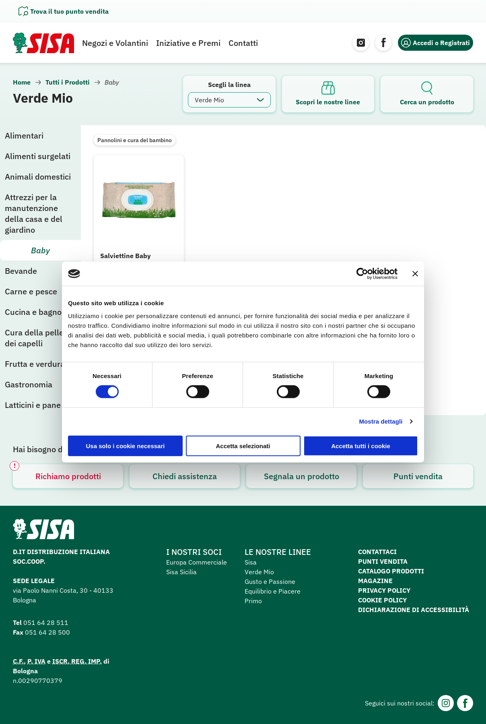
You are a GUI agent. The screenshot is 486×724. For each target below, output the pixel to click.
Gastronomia (28, 384)
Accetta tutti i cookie (360, 445)
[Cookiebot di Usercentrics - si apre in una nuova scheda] (362, 274)
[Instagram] (361, 43)
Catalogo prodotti (391, 571)
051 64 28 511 (45, 623)
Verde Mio (259, 572)
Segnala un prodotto (301, 476)
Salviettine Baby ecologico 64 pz (125, 260)
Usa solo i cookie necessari (125, 445)
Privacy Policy (384, 590)
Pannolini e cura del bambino (134, 140)
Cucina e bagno (33, 311)
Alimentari (24, 135)
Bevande (21, 270)
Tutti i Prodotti (67, 82)
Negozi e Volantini (115, 42)
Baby (40, 250)
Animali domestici (38, 176)
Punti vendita (418, 476)
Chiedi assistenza (184, 476)
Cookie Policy (382, 600)
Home (22, 82)
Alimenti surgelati (37, 156)
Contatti (243, 42)
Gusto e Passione (270, 581)
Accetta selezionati (243, 445)
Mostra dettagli (380, 421)
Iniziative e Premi (188, 42)
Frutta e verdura (35, 363)
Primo (253, 601)
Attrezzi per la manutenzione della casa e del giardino (33, 213)
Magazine (375, 581)
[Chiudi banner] (415, 274)
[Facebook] (383, 43)
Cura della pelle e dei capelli (37, 338)
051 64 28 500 (47, 632)
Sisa (251, 562)
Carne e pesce (31, 291)
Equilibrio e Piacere (273, 591)
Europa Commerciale (196, 562)
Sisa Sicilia (181, 572)
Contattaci (377, 552)
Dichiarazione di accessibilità (413, 610)
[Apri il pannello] (63, 11)
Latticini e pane (33, 404)
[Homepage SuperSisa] (43, 531)
